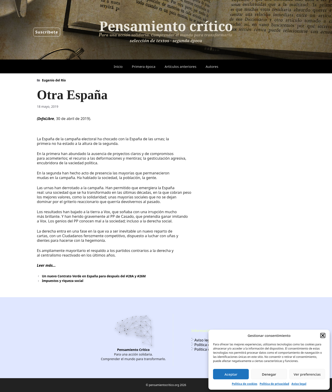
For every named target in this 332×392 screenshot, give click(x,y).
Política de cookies (244, 384)
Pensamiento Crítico (133, 349)
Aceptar (231, 374)
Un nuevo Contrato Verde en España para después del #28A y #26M (94, 276)
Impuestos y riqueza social (62, 280)
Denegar (269, 374)
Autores (212, 66)
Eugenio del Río (54, 80)
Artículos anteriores (180, 66)
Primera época (143, 66)
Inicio (118, 66)
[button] (322, 335)
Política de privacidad (274, 384)
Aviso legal (298, 384)
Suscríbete (46, 32)
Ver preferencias (307, 374)
